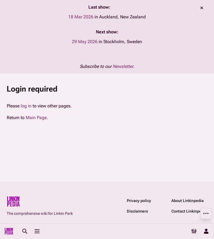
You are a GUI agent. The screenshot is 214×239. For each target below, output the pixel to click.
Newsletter (123, 66)
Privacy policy (139, 200)
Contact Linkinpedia (189, 211)
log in (26, 106)
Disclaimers (137, 211)
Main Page (36, 117)
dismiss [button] (201, 7)
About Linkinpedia (187, 200)
